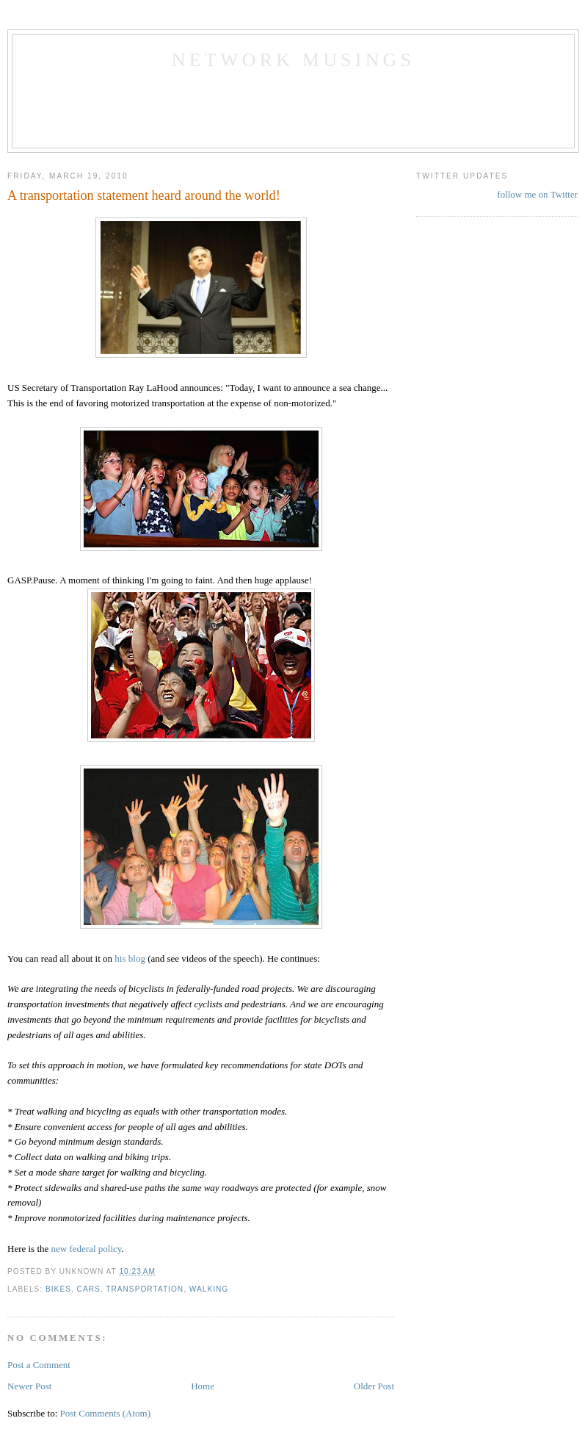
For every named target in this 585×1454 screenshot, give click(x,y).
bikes (58, 1289)
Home (202, 1386)
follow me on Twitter (537, 194)
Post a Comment (38, 1364)
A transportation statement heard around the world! (143, 195)
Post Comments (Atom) (105, 1413)
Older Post (374, 1386)
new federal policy (86, 1248)
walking (208, 1289)
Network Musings (293, 60)
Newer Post (29, 1386)
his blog (130, 958)
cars (89, 1289)
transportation (145, 1289)
